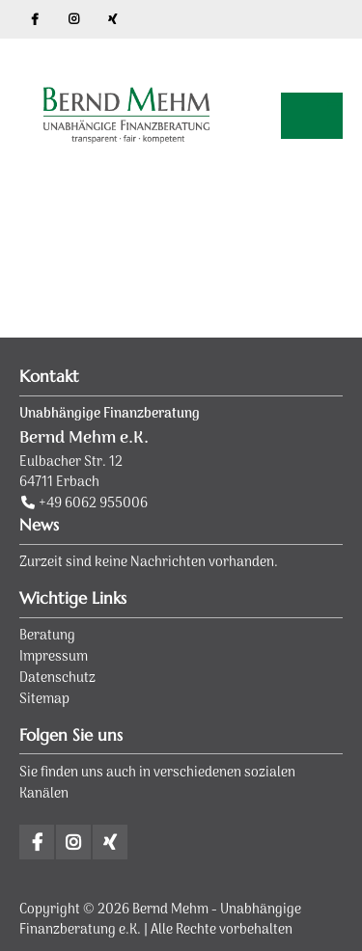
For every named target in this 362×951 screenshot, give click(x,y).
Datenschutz (57, 678)
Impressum (53, 657)
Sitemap (44, 700)
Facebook (34, 19)
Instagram (73, 19)
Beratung (47, 636)
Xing (112, 19)
